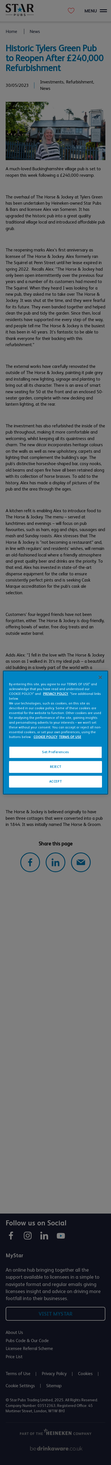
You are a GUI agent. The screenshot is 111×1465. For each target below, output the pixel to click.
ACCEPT (55, 781)
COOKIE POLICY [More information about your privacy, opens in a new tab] (45, 737)
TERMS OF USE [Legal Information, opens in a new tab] (70, 737)
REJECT (55, 767)
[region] (55, 732)
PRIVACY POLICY (55, 693)
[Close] (100, 677)
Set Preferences (55, 752)
